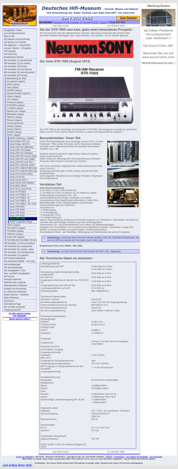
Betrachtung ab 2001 (16, 78)
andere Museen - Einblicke (16, 294)
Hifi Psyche (9, 276)
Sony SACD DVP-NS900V (22, 183)
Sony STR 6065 (17, 209)
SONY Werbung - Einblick (22, 138)
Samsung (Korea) (15, 123)
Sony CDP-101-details (20, 150)
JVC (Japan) (13, 99)
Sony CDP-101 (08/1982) (21, 147)
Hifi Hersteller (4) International (18, 69)
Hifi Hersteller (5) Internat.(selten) (19, 72)
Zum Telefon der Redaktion (137, 457)
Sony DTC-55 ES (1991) (21, 174)
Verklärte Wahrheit (12, 279)
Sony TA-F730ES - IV (20, 201)
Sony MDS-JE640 (18, 186)
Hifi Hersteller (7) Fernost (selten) (19, 243)
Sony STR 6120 (17, 212)
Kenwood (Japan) (15, 102)
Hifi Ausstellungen (12, 264)
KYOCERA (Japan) (16, 105)
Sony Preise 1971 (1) (20, 141)
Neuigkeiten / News (13, 30)
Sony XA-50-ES (17, 177)
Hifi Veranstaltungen (13, 267)
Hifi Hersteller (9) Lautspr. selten (19, 249)
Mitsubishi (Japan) (15, 114)
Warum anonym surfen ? (20, 319)
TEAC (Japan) (13, 225)
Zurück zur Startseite (24, 457)
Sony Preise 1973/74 (19, 144)
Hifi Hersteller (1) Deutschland (18, 60)
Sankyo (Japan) (14, 126)
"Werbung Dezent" (12, 310)
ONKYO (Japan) (14, 117)
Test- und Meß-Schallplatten (17, 273)
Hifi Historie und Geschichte (17, 39)
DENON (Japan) (14, 90)
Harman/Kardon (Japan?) (18, 93)
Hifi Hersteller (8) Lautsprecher (18, 246)
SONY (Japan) (13, 135)
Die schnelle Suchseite (14, 307)
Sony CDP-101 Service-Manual (24, 156)
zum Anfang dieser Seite (17, 465)
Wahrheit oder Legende (15, 282)
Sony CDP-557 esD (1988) (22, 159)
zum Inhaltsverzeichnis (14, 33)
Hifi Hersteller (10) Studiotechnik (19, 252)
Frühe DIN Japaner (16, 237)
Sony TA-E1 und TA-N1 (21, 189)
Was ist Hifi (9, 36)
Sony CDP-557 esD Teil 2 (22, 162)
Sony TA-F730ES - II (19, 195)
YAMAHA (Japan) (15, 234)
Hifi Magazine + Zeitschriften (17, 45)
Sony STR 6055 (17, 207)
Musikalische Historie (14, 57)
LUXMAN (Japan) (15, 108)
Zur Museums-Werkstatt (15, 291)
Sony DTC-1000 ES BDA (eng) (24, 168)
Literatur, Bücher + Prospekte (17, 48)
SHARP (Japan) (14, 132)
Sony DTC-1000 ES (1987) (22, 165)
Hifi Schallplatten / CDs (14, 270)
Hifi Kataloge (10, 51)
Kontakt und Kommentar (15, 288)
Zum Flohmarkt (156, 457)
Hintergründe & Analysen (15, 285)
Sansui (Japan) (14, 129)
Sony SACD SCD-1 (19, 180)
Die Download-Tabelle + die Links (19, 261)
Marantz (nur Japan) (16, 111)
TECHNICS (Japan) (16, 228)
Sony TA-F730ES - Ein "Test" (23, 204)
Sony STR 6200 (17, 215)
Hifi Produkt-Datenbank (15, 258)
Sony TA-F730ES (18, 192)
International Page (12, 304)
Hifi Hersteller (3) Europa (15, 66)
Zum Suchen (128, 17)
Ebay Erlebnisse (11, 297)
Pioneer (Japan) (14, 120)
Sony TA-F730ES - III (20, 198)
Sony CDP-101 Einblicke (21, 153)
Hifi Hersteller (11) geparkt (16, 255)
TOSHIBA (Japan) (15, 231)
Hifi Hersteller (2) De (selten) (17, 63)
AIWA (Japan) (13, 84)
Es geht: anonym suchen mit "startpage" (19, 314)
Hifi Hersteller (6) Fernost (15, 75)
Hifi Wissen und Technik (15, 42)
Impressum (9, 301)
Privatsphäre (119, 457)
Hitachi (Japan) (14, 96)
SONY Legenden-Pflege (21, 222)
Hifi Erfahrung (10, 54)
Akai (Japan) (13, 87)
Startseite (58, 22)
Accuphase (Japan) (16, 81)
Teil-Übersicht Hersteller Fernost (22, 240)
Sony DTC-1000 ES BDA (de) (23, 171)
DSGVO (109, 457)
